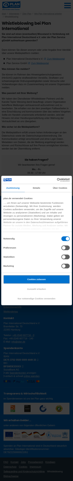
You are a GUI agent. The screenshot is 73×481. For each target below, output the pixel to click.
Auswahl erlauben (36, 289)
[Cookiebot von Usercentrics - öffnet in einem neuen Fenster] (57, 180)
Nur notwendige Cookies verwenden (36, 298)
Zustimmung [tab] (13, 188)
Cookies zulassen (36, 279)
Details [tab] (36, 188)
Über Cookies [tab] (60, 188)
